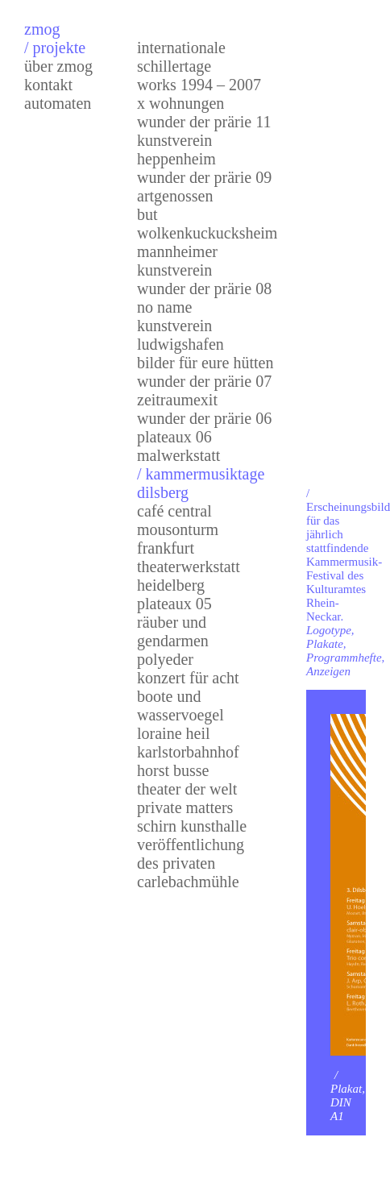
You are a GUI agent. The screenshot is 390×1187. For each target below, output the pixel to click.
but (147, 214)
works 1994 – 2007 (199, 84)
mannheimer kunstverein (177, 261)
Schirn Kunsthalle (192, 826)
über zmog (58, 66)
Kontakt (48, 84)
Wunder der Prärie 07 (204, 381)
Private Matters (185, 807)
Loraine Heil (173, 733)
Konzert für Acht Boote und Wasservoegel (188, 696)
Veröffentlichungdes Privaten (190, 854)
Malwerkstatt (178, 455)
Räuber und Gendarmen (173, 631)
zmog (42, 29)
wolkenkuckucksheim (207, 233)
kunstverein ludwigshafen (180, 335)
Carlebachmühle (188, 881)
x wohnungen (180, 103)
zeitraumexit (177, 400)
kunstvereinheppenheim (176, 149)
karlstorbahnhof (188, 752)
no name (164, 307)
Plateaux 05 (174, 603)
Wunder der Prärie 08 (204, 288)
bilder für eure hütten (205, 362)
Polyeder (165, 659)
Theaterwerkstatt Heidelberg (188, 576)
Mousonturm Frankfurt (177, 539)
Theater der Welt (187, 789)
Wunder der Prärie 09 (204, 177)
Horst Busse (173, 770)
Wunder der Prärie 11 (204, 122)
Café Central (174, 511)
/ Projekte (54, 47)
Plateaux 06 (174, 437)
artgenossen (175, 196)
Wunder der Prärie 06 (204, 418)
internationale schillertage (181, 57)
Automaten (57, 103)
